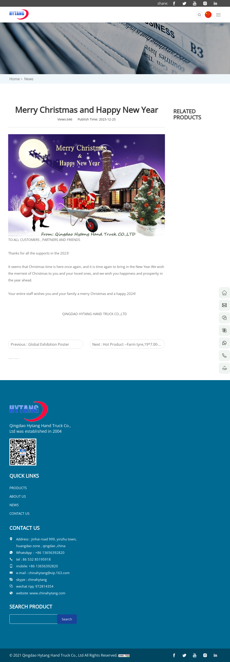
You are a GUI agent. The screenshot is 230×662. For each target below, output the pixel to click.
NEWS (14, 505)
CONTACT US (19, 513)
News (28, 78)
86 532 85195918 (37, 559)
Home (14, 78)
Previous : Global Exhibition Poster (34, 344)
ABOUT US (17, 496)
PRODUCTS (18, 488)
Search (67, 619)
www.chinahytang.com (47, 593)
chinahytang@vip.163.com (49, 573)
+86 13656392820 (49, 552)
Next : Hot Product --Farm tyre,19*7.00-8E (120, 345)
